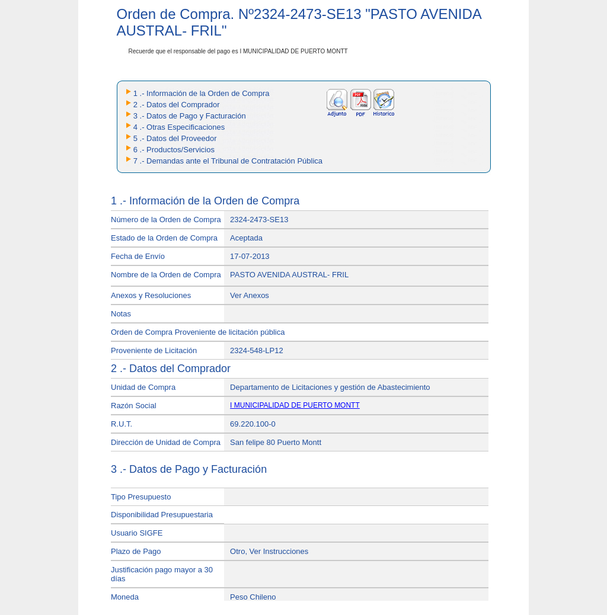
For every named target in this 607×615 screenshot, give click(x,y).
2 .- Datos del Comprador (176, 104)
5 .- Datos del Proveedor (175, 138)
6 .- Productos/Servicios (174, 149)
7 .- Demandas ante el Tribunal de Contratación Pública (227, 160)
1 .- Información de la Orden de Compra (201, 93)
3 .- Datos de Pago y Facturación (189, 115)
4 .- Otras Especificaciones (179, 127)
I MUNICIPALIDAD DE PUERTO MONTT (295, 405)
